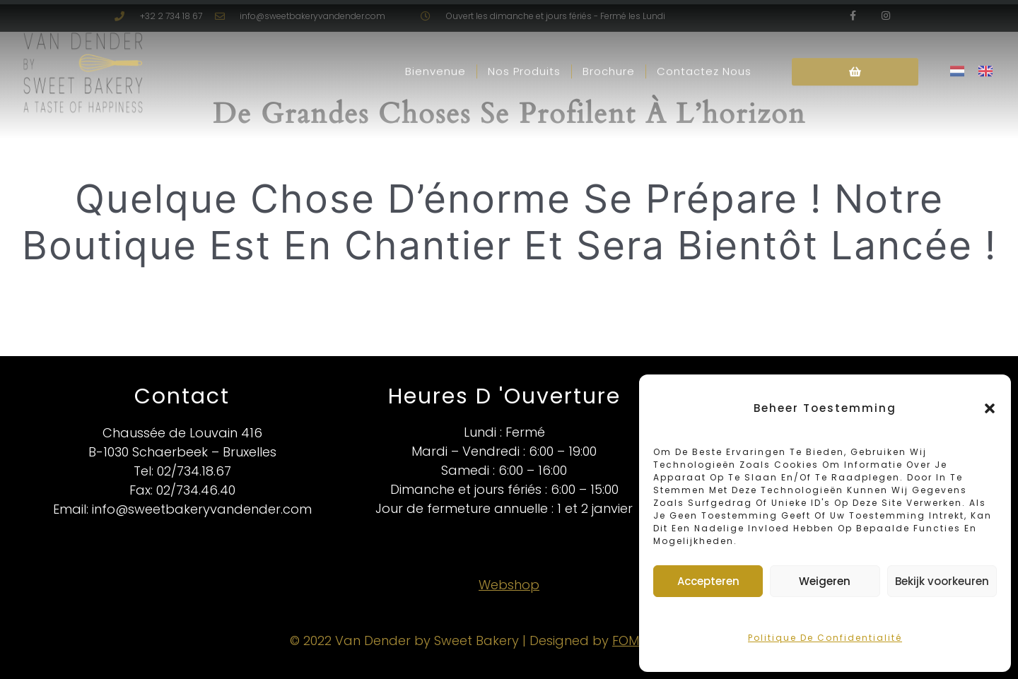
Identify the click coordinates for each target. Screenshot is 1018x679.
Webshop (509, 585)
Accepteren (708, 581)
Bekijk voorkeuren (942, 581)
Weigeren (824, 581)
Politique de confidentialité (825, 638)
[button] (990, 408)
